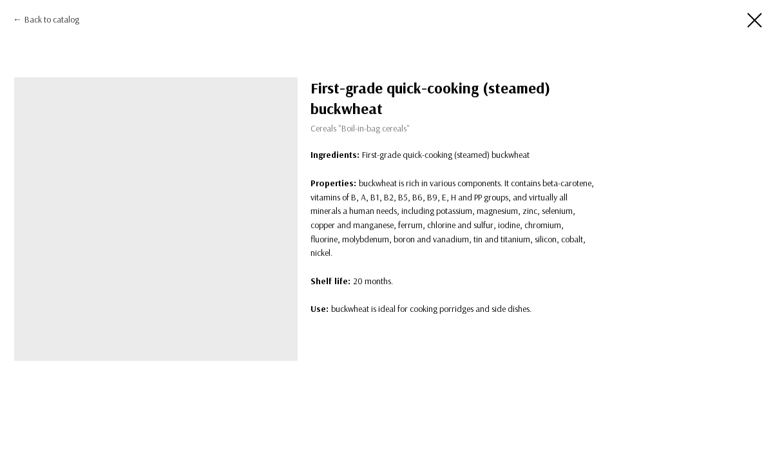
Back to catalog (51, 19)
